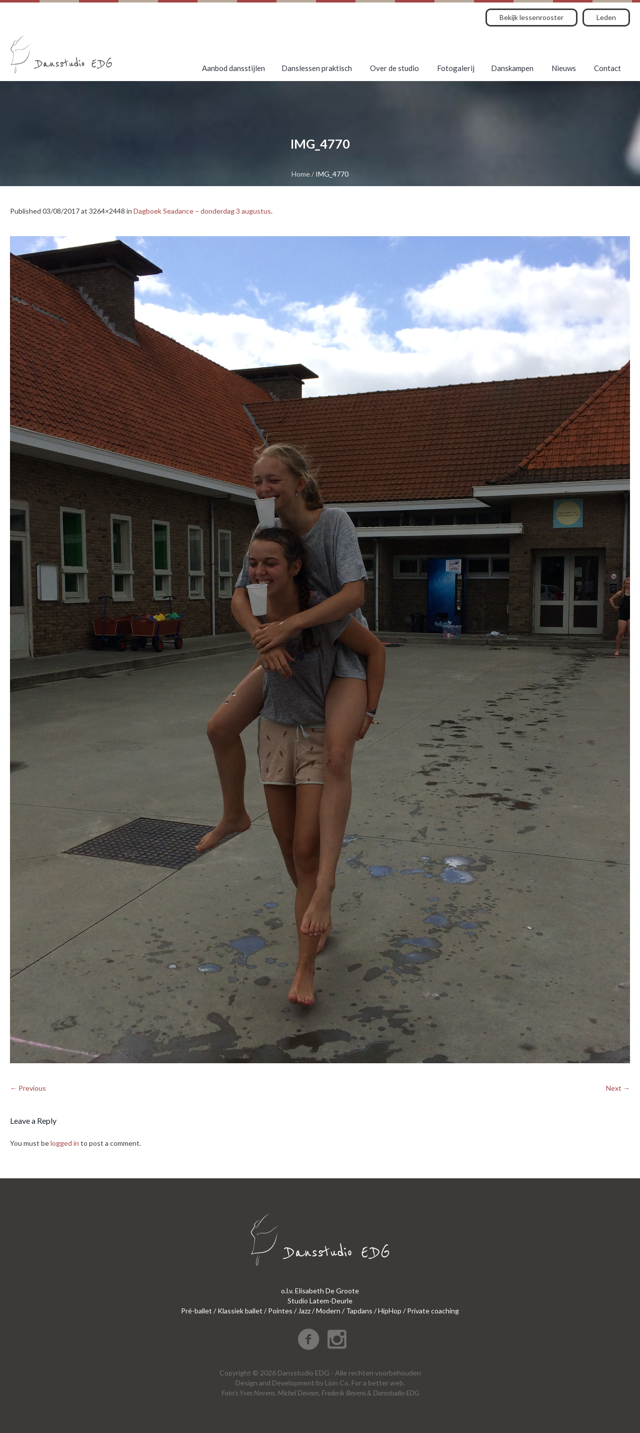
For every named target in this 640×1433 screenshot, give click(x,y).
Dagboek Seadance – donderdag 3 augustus (202, 211)
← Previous (28, 1088)
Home (301, 174)
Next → (618, 1088)
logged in (64, 1143)
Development (293, 1382)
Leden (606, 17)
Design (247, 1382)
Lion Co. (337, 1382)
